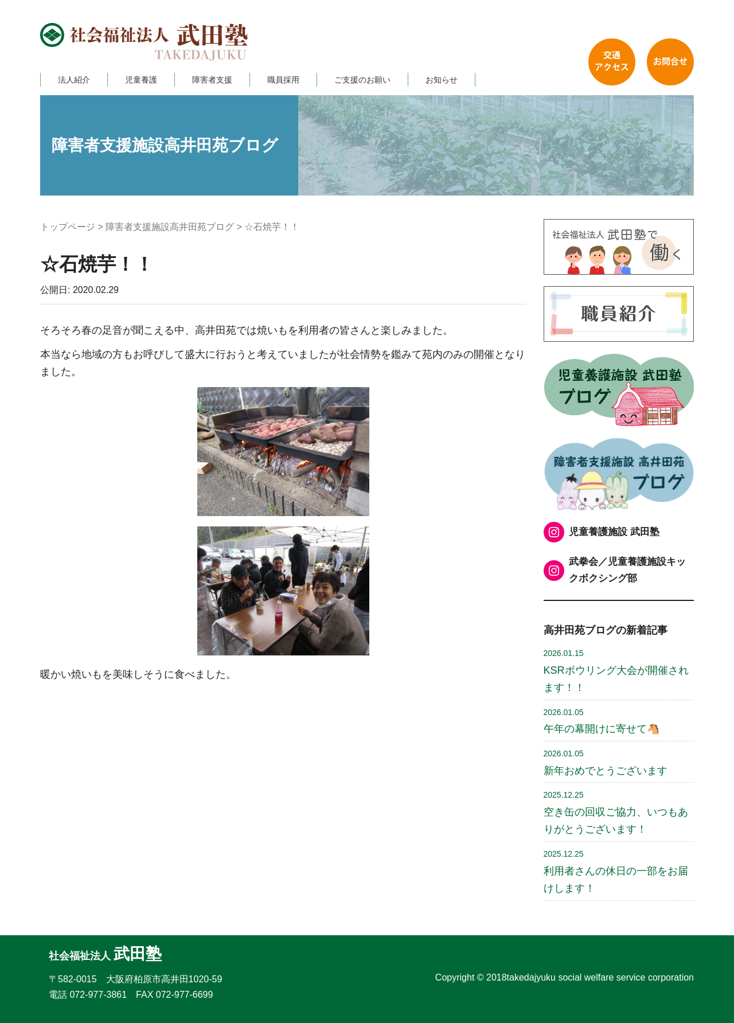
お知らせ (441, 79)
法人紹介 (74, 79)
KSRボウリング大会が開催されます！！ (616, 671)
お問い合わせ (670, 61)
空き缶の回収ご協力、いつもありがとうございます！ (616, 812)
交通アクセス (611, 61)
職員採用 (283, 79)
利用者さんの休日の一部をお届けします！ (616, 871)
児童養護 (141, 79)
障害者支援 (212, 79)
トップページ (67, 227)
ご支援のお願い (362, 79)
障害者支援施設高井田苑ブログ (170, 227)
